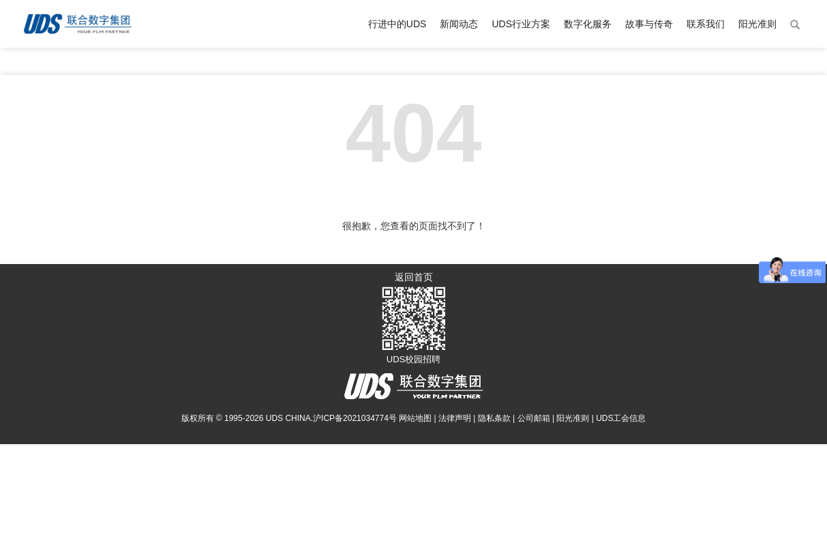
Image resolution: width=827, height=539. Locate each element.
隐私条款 (494, 418)
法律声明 (454, 418)
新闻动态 (459, 23)
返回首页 (414, 277)
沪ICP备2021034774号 (355, 418)
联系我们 (706, 23)
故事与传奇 (649, 23)
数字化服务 (588, 23)
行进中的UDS (397, 23)
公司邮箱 (533, 418)
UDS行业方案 (521, 23)
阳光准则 (757, 23)
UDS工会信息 (621, 418)
